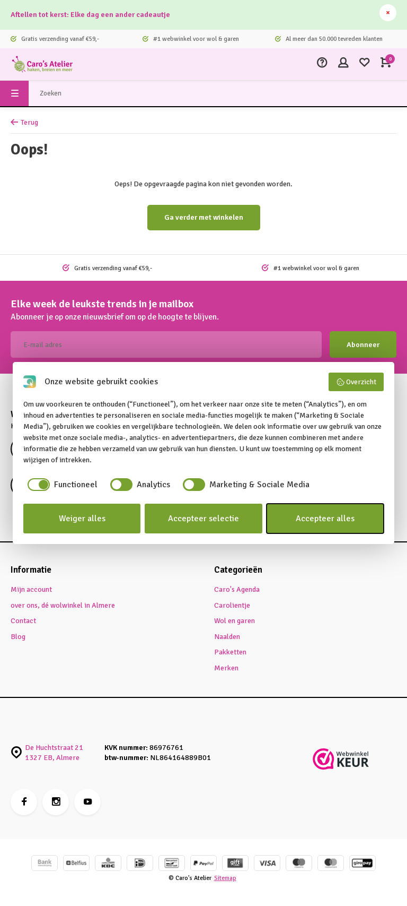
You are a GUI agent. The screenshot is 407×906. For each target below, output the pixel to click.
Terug (24, 122)
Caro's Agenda (237, 589)
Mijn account (31, 589)
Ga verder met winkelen (203, 217)
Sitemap (225, 878)
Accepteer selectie (203, 518)
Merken (226, 667)
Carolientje (232, 605)
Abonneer (363, 344)
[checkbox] (60, 484)
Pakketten (230, 652)
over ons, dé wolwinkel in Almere (63, 605)
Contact (23, 620)
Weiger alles (82, 518)
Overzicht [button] (356, 382)
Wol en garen (234, 620)
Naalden (227, 636)
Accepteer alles (325, 518)
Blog (18, 636)
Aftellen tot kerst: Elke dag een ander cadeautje (90, 14)
